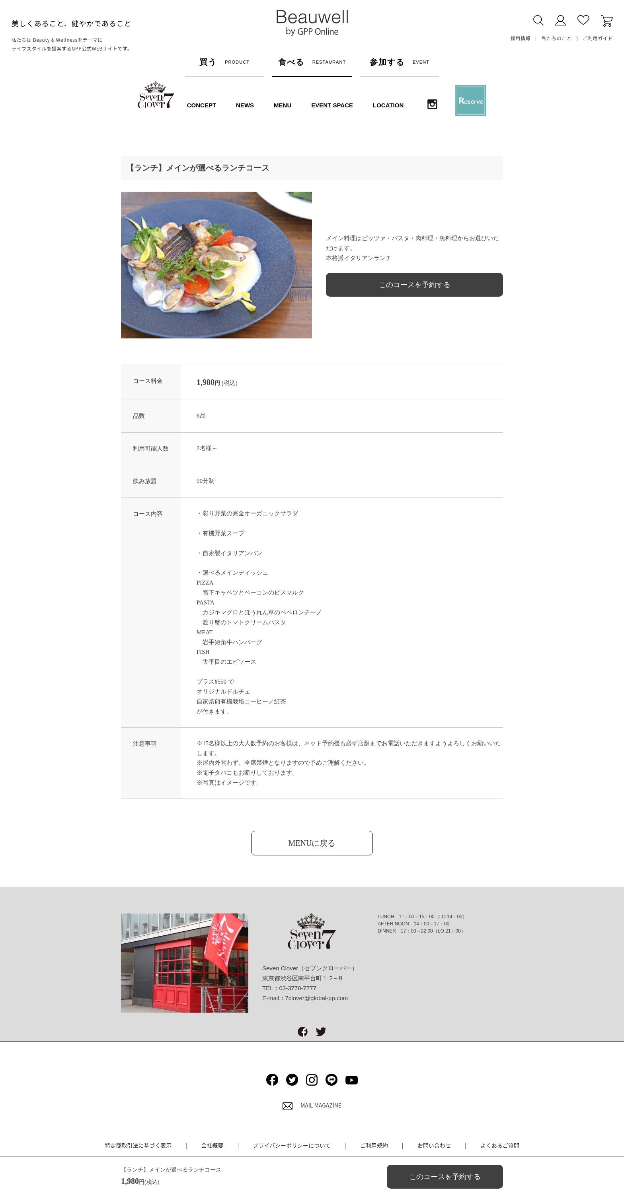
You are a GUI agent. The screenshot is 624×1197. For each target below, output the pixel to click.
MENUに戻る (312, 843)
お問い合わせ (434, 1145)
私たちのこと (557, 38)
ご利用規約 (374, 1145)
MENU (282, 105)
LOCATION (388, 105)
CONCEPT (201, 105)
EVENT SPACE (332, 105)
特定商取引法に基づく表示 (138, 1145)
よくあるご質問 (499, 1145)
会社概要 (212, 1145)
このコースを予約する (414, 285)
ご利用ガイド (598, 38)
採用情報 (520, 38)
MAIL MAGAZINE (312, 1105)
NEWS (245, 105)
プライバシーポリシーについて (291, 1145)
